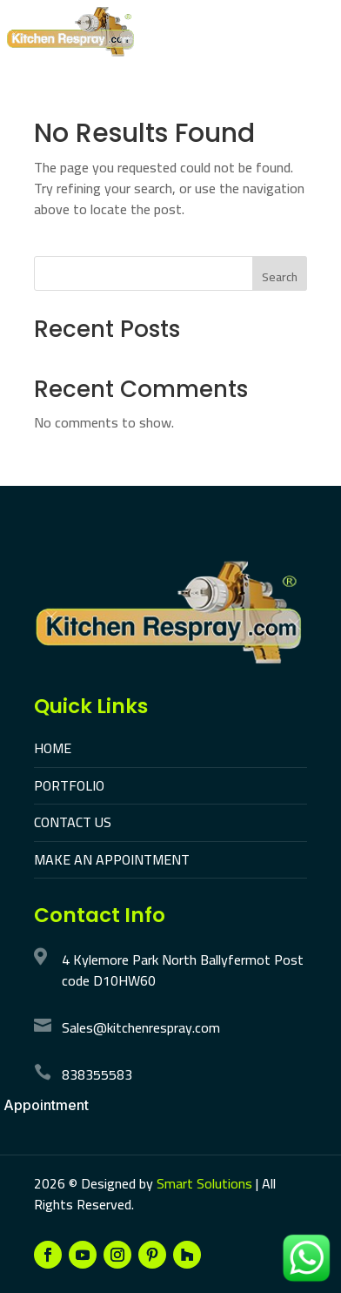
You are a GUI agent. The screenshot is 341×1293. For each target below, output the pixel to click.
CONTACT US (72, 822)
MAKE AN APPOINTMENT (112, 859)
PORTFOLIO (69, 785)
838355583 (97, 1074)
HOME (52, 748)
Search (280, 277)
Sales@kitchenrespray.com (141, 1027)
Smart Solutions (204, 1183)
